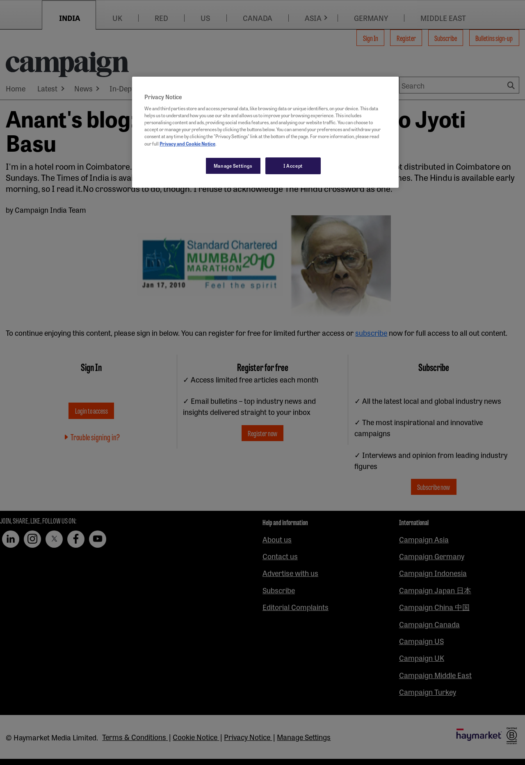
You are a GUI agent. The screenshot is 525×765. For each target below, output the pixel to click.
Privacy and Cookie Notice (187, 143)
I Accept (293, 165)
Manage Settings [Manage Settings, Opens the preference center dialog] (233, 165)
